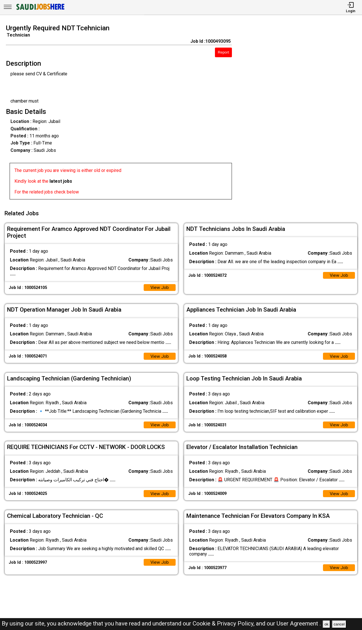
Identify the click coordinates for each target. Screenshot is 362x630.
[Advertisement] (301, 113)
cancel (339, 624)
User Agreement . (299, 623)
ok (326, 624)
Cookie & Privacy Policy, (224, 623)
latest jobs (60, 181)
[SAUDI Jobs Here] (39, 9)
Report (223, 52)
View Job (159, 286)
